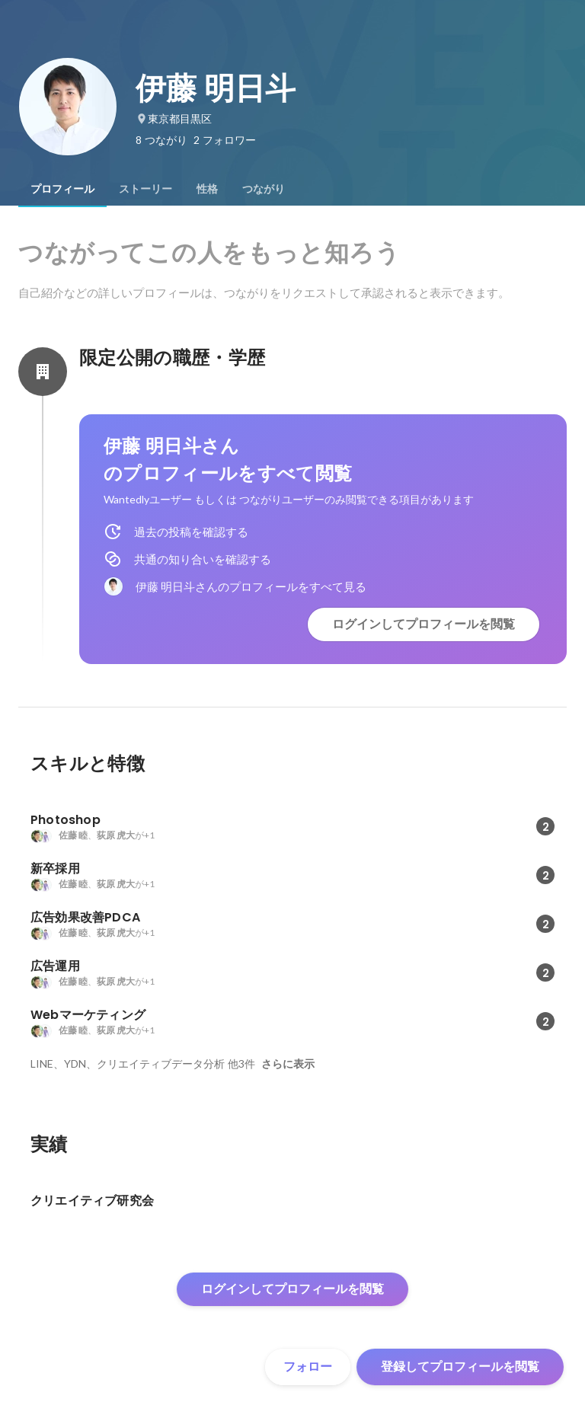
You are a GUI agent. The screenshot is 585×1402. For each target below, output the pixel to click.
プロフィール (62, 188)
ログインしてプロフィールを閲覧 (423, 624)
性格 (207, 188)
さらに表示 (288, 1063)
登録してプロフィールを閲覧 (460, 1366)
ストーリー (145, 188)
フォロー (307, 1366)
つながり (263, 188)
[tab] (62, 189)
